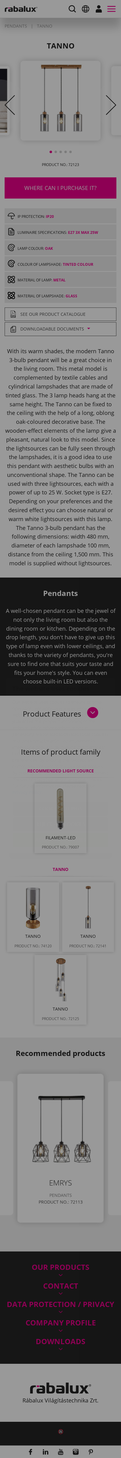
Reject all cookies (60, 787)
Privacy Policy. (27, 756)
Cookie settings (60, 772)
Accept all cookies (60, 803)
